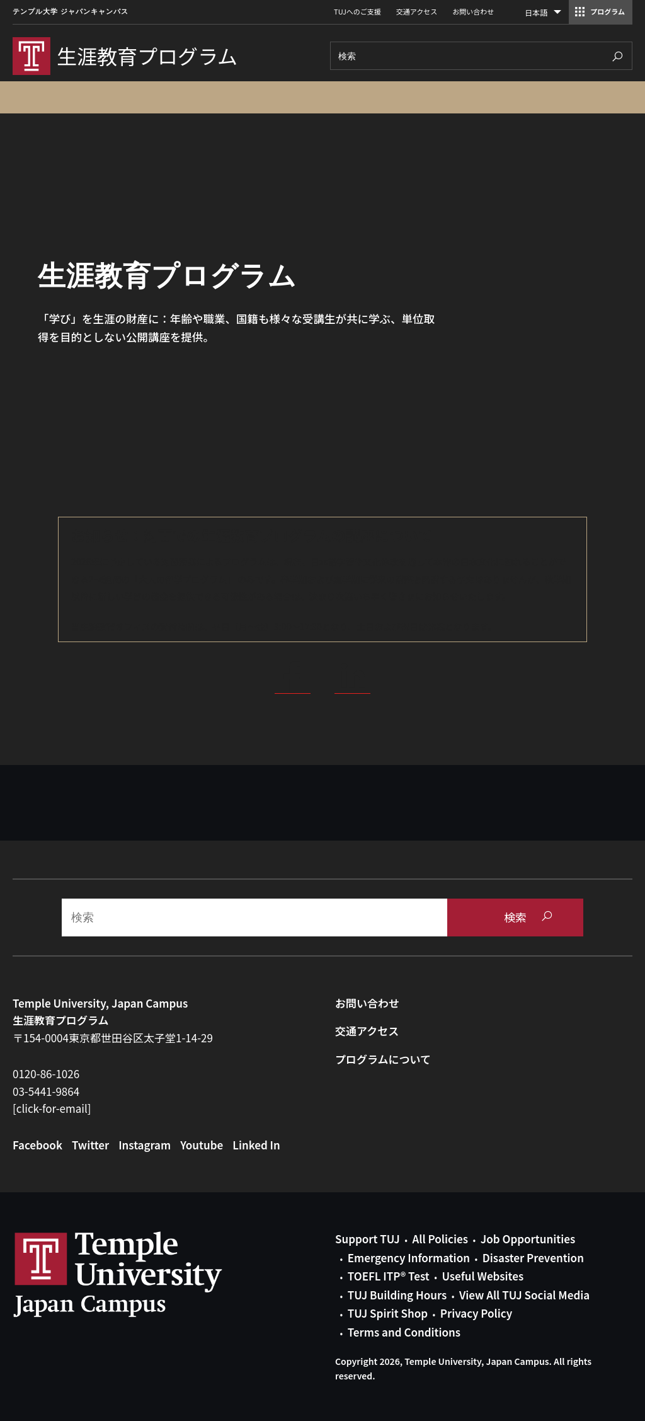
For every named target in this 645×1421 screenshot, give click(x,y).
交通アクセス (416, 11)
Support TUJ (367, 1238)
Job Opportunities (528, 1238)
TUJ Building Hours (397, 1295)
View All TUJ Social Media (524, 1295)
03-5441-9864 (46, 1091)
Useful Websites (482, 1276)
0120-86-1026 (46, 1073)
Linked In (256, 1145)
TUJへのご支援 (357, 11)
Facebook (37, 1145)
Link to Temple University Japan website (139, 1274)
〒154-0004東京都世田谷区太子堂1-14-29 (113, 1037)
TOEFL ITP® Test (389, 1276)
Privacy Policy (476, 1313)
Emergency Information (409, 1257)
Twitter (90, 1145)
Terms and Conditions (404, 1332)
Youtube (201, 1145)
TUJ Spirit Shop (388, 1313)
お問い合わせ (473, 11)
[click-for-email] (52, 1108)
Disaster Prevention (533, 1257)
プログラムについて (383, 1059)
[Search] (481, 56)
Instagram (144, 1145)
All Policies (440, 1238)
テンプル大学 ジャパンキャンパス (70, 12)
